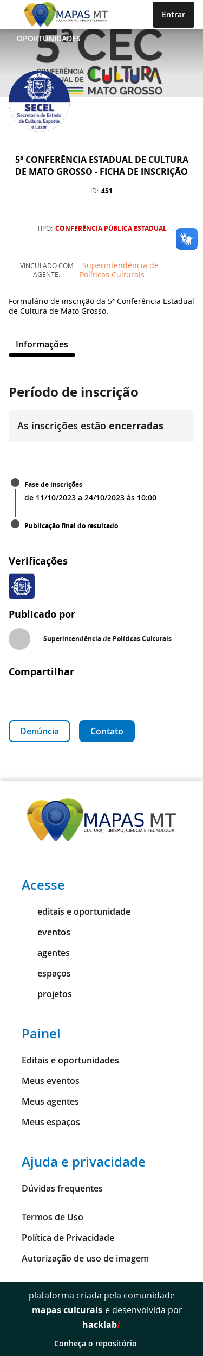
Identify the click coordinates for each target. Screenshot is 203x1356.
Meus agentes (50, 1101)
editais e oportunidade (76, 911)
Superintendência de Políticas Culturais (119, 270)
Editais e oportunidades (70, 1060)
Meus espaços (51, 1122)
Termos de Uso (52, 1217)
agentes (46, 953)
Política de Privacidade (68, 1238)
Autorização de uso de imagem (85, 1258)
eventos (46, 932)
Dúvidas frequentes (62, 1188)
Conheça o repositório (101, 1343)
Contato (106, 731)
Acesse (43, 884)
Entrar (173, 14)
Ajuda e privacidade (84, 1161)
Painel (41, 1033)
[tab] (42, 344)
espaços (46, 973)
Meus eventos (51, 1081)
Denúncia (39, 731)
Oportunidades (49, 38)
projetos (47, 994)
